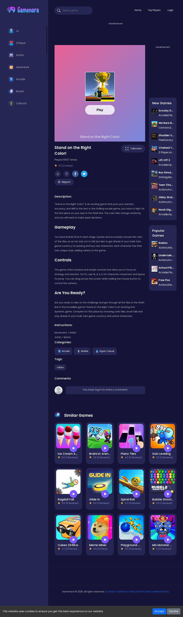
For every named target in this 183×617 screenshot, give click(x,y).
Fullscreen (133, 148)
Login (170, 10)
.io (13, 31)
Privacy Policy (128, 591)
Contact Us (112, 591)
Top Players (154, 10)
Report (64, 182)
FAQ (167, 591)
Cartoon (17, 103)
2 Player (17, 43)
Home (138, 10)
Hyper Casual (104, 351)
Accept (159, 611)
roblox (60, 367)
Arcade (16, 79)
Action (16, 55)
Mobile (82, 351)
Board (16, 91)
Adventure (18, 67)
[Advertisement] (115, 32)
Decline (173, 611)
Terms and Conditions (150, 591)
